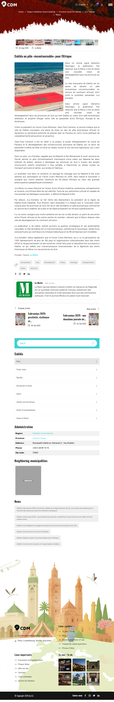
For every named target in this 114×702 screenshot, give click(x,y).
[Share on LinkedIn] (29, 275)
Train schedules (25, 679)
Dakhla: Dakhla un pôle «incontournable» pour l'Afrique (38, 540)
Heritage (78, 263)
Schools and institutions (25, 403)
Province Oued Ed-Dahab (77, 12)
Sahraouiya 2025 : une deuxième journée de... (73, 318)
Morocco (53, 269)
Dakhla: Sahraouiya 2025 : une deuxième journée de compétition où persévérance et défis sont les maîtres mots (55, 520)
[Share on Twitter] (25, 275)
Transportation (27, 269)
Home (26, 12)
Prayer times (21, 370)
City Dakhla (54, 15)
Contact (22, 674)
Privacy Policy (68, 650)
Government (26, 263)
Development (52, 263)
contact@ (32, 638)
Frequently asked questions (75, 646)
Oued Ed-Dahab (39, 440)
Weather (19, 378)
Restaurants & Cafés (24, 387)
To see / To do (68, 633)
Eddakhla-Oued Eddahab (43, 435)
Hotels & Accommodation (26, 411)
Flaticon (31, 683)
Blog (64, 638)
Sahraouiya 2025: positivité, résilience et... (39, 318)
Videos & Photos (22, 419)
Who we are (23, 670)
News (41, 269)
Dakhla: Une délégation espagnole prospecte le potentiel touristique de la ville (47, 527)
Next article (93, 310)
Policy (66, 263)
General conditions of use (74, 642)
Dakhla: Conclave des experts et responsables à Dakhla (38, 546)
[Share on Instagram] (20, 275)
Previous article (22, 309)
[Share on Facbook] (16, 275)
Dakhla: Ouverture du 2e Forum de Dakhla (33, 534)
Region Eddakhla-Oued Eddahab (47, 12)
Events (18, 395)
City (39, 263)
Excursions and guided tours (31, 662)
